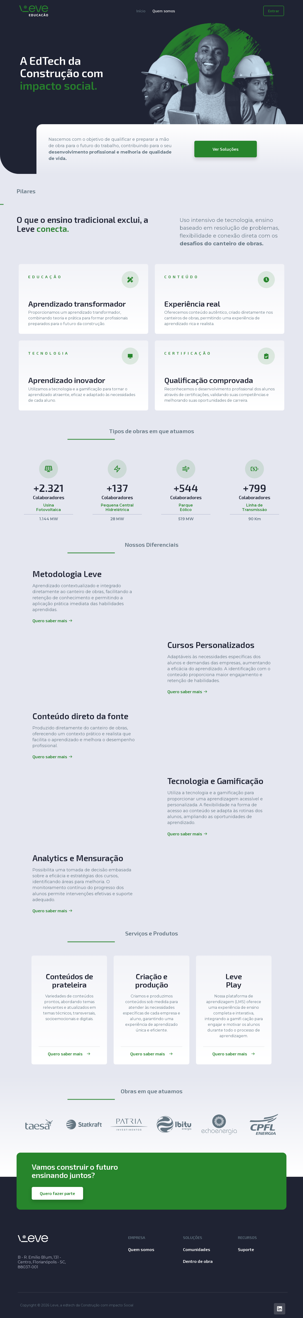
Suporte (246, 1249)
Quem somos (163, 11)
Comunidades (196, 1249)
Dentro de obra (198, 1261)
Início (140, 11)
